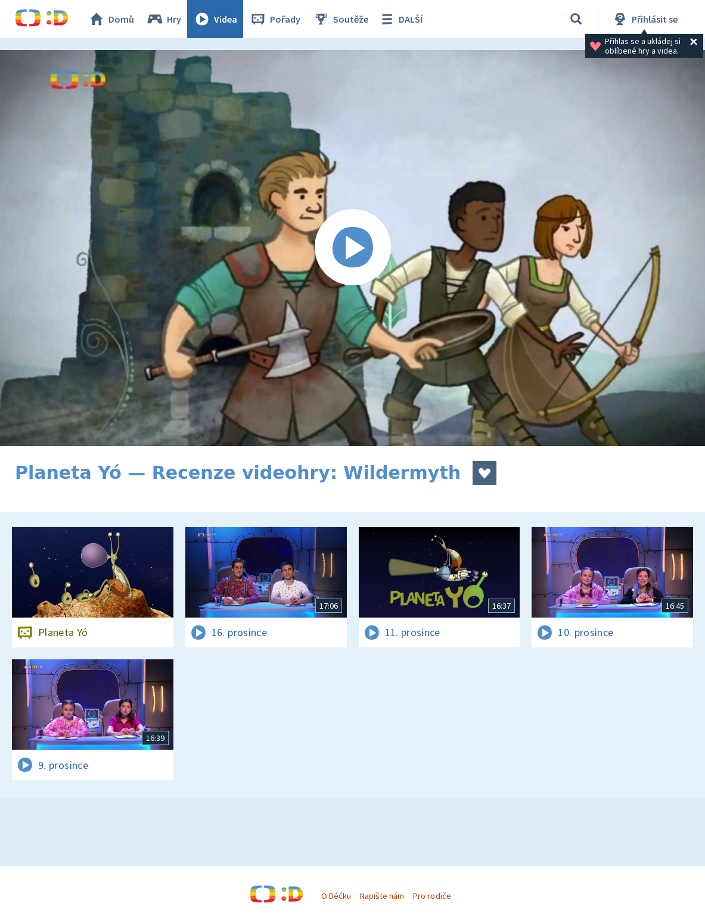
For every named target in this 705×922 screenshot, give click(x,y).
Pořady (274, 19)
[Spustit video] (352, 248)
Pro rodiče (432, 895)
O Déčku (336, 895)
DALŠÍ (400, 19)
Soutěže (340, 19)
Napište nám (382, 895)
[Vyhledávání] (576, 19)
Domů (111, 19)
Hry (163, 19)
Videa (215, 19)
